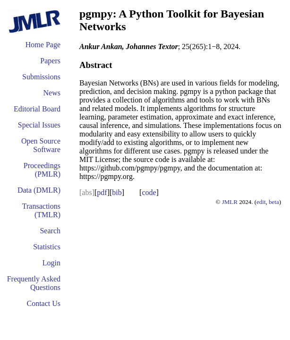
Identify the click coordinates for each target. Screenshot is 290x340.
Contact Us (43, 303)
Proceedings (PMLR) (42, 170)
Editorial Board (37, 109)
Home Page (43, 45)
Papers (50, 61)
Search (50, 231)
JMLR (230, 201)
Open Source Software (40, 145)
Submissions (41, 77)
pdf (102, 192)
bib (116, 192)
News (51, 93)
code (149, 192)
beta (274, 201)
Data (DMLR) (38, 190)
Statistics (46, 247)
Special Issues (39, 125)
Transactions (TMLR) (41, 210)
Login (51, 263)
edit (261, 201)
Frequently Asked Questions (33, 283)
